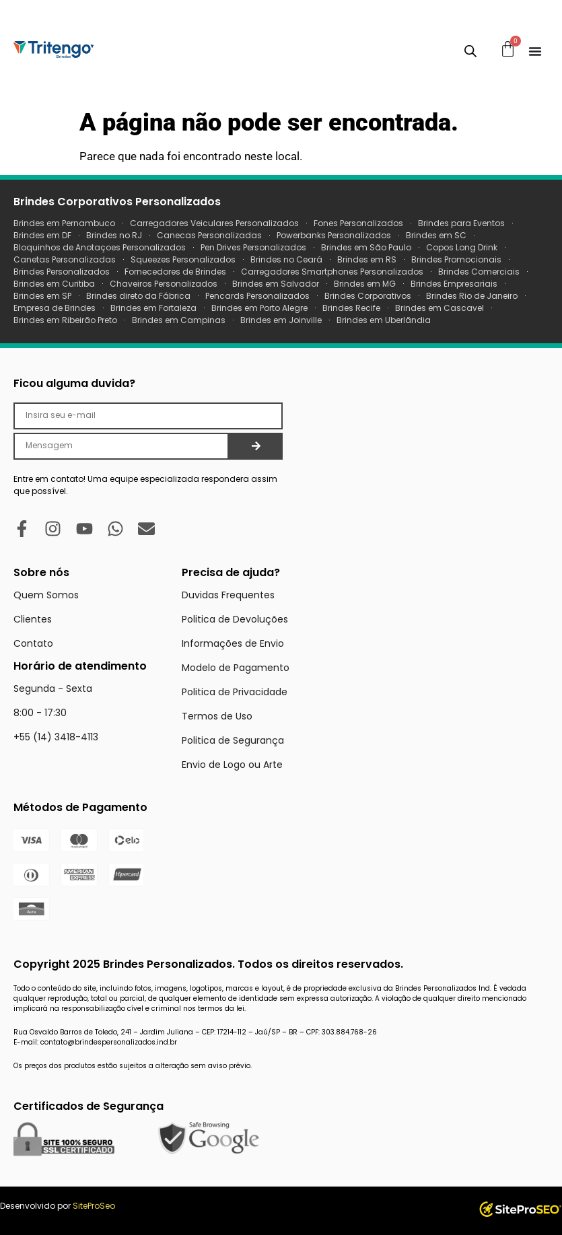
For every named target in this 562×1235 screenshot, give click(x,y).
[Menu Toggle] (535, 51)
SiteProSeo (94, 1205)
